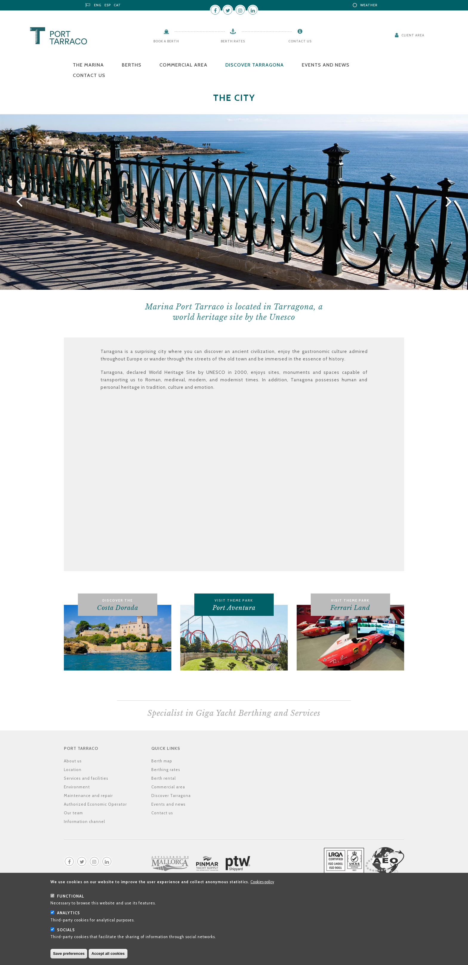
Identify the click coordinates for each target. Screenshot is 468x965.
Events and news (326, 65)
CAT (117, 5)
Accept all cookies (107, 953)
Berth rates (233, 41)
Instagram (240, 10)
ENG (97, 5)
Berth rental (163, 778)
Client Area (412, 35)
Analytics (68, 913)
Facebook (215, 10)
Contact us (300, 41)
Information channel (84, 821)
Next (450, 202)
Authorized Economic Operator (95, 804)
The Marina (88, 65)
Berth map (161, 761)
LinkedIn (252, 10)
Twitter (227, 10)
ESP (107, 5)
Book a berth (166, 41)
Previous (18, 202)
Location (72, 769)
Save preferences (69, 953)
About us (73, 761)
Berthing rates (165, 769)
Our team (73, 812)
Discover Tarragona (254, 65)
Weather (369, 5)
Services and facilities (86, 778)
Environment (77, 786)
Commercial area (183, 65)
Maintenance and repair (88, 795)
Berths (131, 65)
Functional (70, 896)
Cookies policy (262, 882)
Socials (66, 930)
